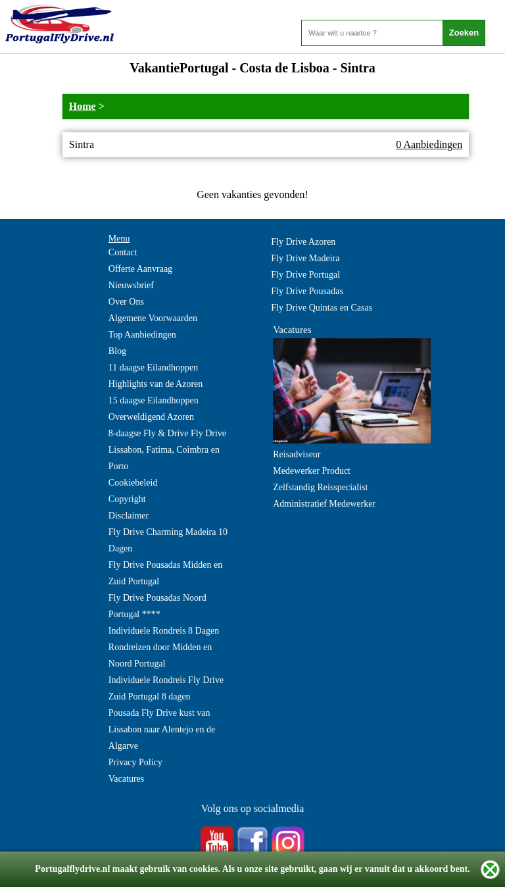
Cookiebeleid (133, 483)
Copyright (127, 499)
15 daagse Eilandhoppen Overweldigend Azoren (153, 408)
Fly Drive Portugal (305, 275)
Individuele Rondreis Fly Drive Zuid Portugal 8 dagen (166, 688)
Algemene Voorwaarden (152, 318)
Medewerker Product (311, 471)
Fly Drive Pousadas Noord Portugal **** (157, 606)
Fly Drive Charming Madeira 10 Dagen (168, 540)
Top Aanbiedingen (142, 335)
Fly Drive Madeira (305, 258)
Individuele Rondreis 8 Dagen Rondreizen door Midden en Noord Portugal (163, 647)
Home (82, 106)
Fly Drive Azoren (303, 242)
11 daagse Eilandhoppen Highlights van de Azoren (155, 376)
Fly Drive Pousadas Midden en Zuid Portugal (165, 573)
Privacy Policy (135, 762)
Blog (117, 351)
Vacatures (126, 779)
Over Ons (126, 302)
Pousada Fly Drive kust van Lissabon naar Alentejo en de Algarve (162, 729)
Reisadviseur (296, 454)
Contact (122, 252)
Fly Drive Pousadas (307, 291)
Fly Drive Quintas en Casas (321, 308)
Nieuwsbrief (131, 285)
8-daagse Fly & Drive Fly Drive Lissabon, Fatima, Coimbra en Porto (167, 449)
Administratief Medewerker (324, 504)
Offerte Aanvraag (140, 269)
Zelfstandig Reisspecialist (320, 487)
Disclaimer (128, 515)
